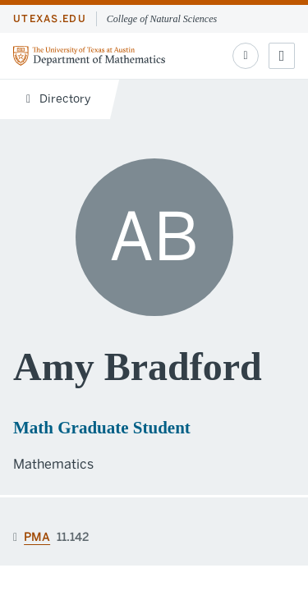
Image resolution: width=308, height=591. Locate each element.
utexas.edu (49, 19)
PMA (37, 537)
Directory (58, 99)
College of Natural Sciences (162, 19)
